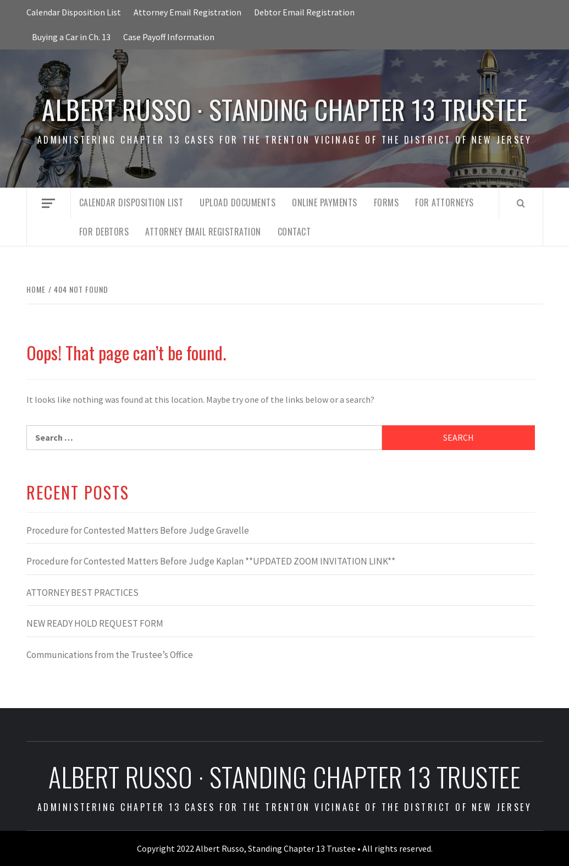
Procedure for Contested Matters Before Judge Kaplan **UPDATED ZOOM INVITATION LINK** (210, 561)
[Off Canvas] (48, 203)
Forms (386, 202)
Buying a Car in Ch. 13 (71, 36)
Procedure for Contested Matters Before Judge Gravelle (137, 530)
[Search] (521, 203)
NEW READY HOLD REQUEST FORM (94, 623)
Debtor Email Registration (304, 12)
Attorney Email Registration (187, 12)
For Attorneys (444, 202)
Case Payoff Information (168, 36)
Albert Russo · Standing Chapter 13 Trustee (284, 109)
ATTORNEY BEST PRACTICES (82, 593)
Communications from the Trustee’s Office (109, 655)
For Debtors (104, 231)
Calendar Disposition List (73, 12)
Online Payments (324, 202)
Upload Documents (237, 202)
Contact (294, 231)
